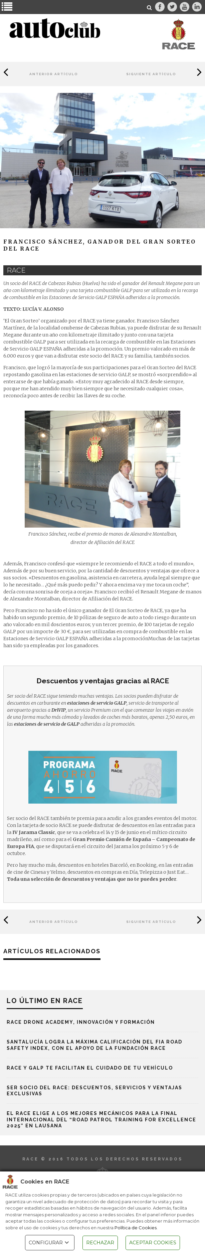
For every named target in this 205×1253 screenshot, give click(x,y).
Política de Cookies (136, 1227)
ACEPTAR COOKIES (152, 1243)
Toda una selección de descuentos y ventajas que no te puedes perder (91, 879)
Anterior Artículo (53, 74)
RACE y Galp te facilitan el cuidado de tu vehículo (90, 1068)
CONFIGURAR (50, 1243)
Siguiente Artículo (151, 74)
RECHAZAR (100, 1243)
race (16, 270)
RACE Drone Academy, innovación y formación (81, 1022)
